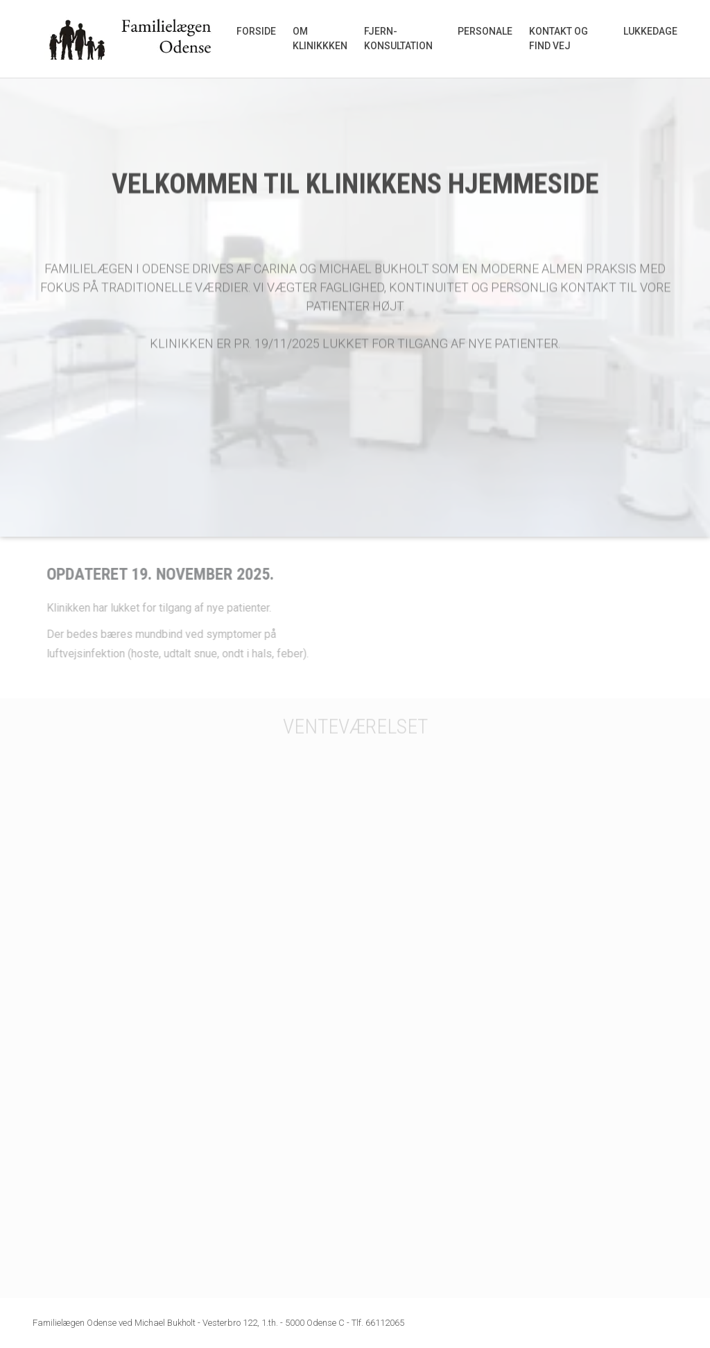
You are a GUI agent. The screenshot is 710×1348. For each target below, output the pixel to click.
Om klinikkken (320, 38)
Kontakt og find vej (558, 38)
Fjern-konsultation (398, 38)
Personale (485, 31)
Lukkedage (650, 31)
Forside (256, 31)
